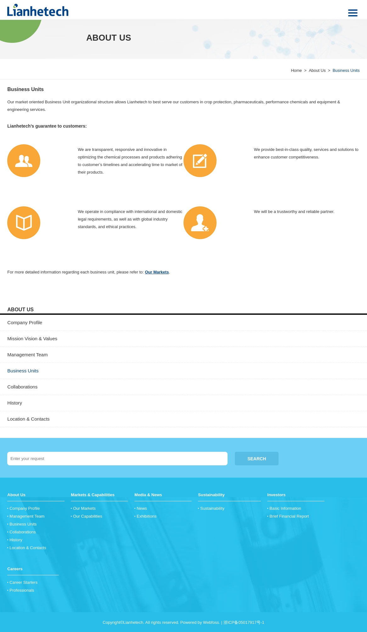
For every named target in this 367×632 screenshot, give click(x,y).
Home (296, 70)
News (142, 508)
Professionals (21, 590)
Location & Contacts (28, 419)
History (14, 402)
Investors (276, 494)
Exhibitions (146, 516)
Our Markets (157, 272)
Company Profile (24, 322)
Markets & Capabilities (93, 494)
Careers (14, 568)
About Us (317, 70)
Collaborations (22, 386)
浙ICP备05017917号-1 (243, 622)
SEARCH (256, 458)
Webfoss (211, 622)
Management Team (27, 354)
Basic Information (285, 508)
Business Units (25, 89)
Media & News (148, 494)
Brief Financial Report (289, 516)
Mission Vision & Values (32, 338)
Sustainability (211, 494)
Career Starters (23, 582)
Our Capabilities (87, 516)
